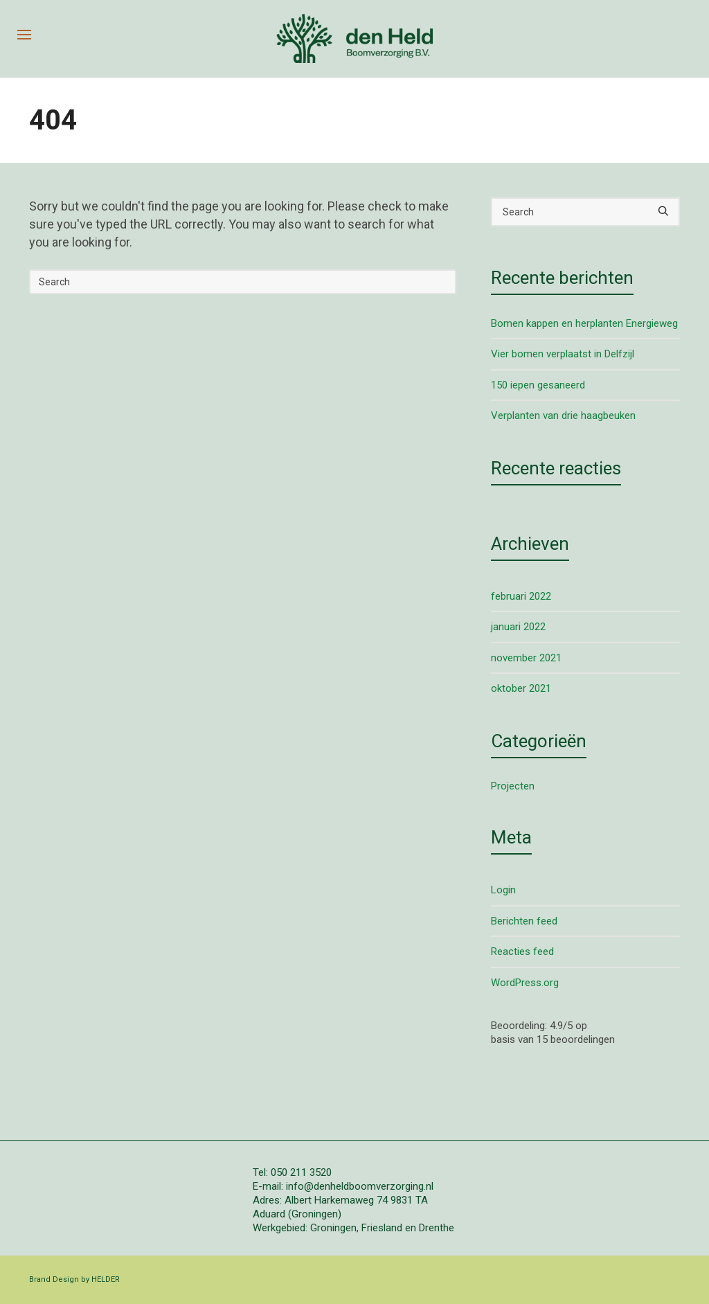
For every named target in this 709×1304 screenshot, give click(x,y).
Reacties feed (522, 951)
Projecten (513, 786)
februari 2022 (521, 596)
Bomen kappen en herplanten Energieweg (584, 323)
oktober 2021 (521, 688)
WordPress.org (525, 982)
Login (503, 890)
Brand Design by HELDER (74, 1279)
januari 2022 (518, 626)
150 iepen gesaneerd (538, 385)
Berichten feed (524, 921)
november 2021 (526, 658)
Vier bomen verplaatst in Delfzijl (562, 354)
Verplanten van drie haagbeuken (563, 415)
